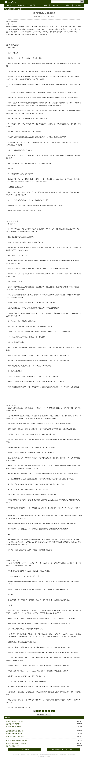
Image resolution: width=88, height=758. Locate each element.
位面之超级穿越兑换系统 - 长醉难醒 (16, 740)
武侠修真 (21, 5)
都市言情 (9, 5)
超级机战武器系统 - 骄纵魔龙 (14, 721)
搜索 (82, 2)
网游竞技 (67, 5)
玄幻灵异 (44, 5)
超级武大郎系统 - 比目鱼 (13, 746)
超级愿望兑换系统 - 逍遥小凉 (14, 731)
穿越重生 (32, 5)
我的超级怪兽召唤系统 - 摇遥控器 (16, 743)
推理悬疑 (55, 5)
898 (53, 711)
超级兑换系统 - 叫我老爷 (13, 724)
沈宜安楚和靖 (25, 749)
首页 (14, 9)
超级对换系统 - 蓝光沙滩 (13, 726)
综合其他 (78, 5)
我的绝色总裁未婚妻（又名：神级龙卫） (63, 749)
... (49, 711)
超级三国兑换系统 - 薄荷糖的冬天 (16, 736)
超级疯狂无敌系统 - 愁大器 (14, 733)
